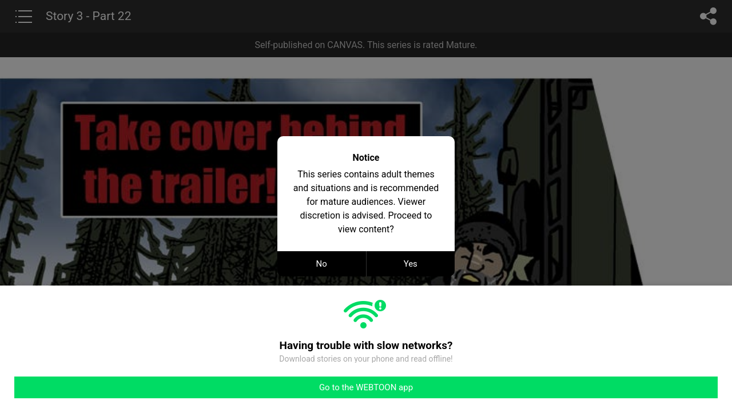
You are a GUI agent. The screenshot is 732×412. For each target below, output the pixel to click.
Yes (410, 264)
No (321, 264)
